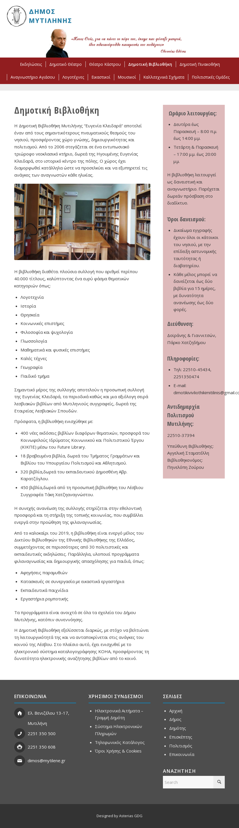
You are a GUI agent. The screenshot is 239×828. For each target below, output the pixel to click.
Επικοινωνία (181, 754)
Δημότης (177, 728)
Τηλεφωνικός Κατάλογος (120, 742)
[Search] (194, 782)
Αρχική (175, 710)
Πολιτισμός (180, 746)
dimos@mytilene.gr (47, 760)
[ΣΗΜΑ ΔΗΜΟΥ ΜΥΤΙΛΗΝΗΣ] (38, 16)
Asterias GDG (130, 815)
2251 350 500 (42, 733)
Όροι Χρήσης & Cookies (118, 751)
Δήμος (175, 719)
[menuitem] (31, 64)
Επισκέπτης (180, 737)
